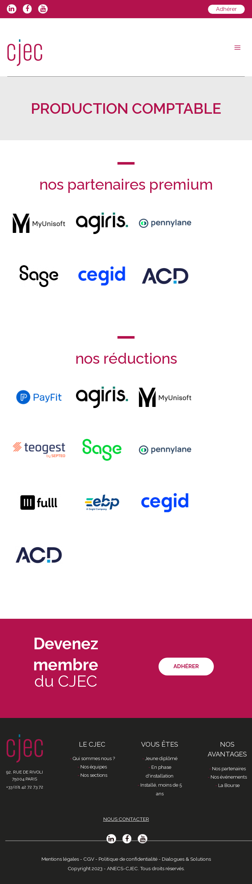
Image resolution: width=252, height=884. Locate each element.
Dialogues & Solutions (186, 859)
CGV (88, 859)
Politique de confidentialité (128, 859)
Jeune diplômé (161, 758)
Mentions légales (60, 859)
